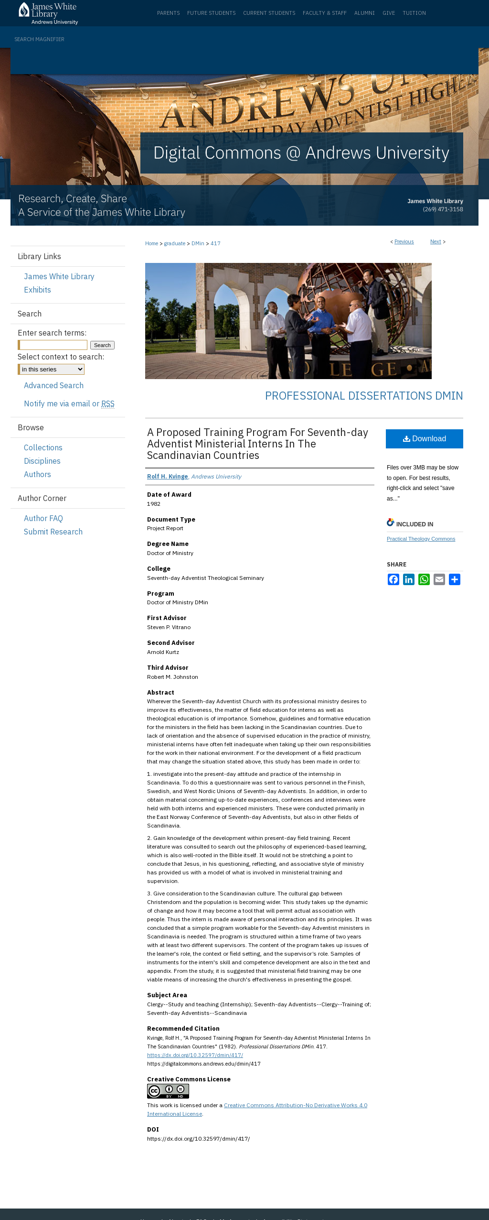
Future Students (211, 13)
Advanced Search (54, 385)
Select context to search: (61, 356)
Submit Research (53, 531)
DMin (197, 243)
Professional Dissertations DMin (364, 395)
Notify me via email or (69, 403)
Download (424, 439)
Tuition (414, 13)
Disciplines (42, 461)
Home (151, 243)
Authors (37, 474)
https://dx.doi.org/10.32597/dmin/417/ (195, 1055)
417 (216, 243)
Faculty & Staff (325, 13)
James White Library (59, 276)
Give (389, 13)
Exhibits (37, 289)
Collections (43, 447)
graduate (174, 243)
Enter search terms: (52, 333)
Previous (404, 241)
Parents (168, 13)
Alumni (364, 13)
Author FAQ (43, 518)
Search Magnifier (39, 39)
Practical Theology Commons (421, 539)
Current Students (269, 13)
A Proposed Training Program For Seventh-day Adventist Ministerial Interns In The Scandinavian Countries (257, 443)
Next (435, 241)
